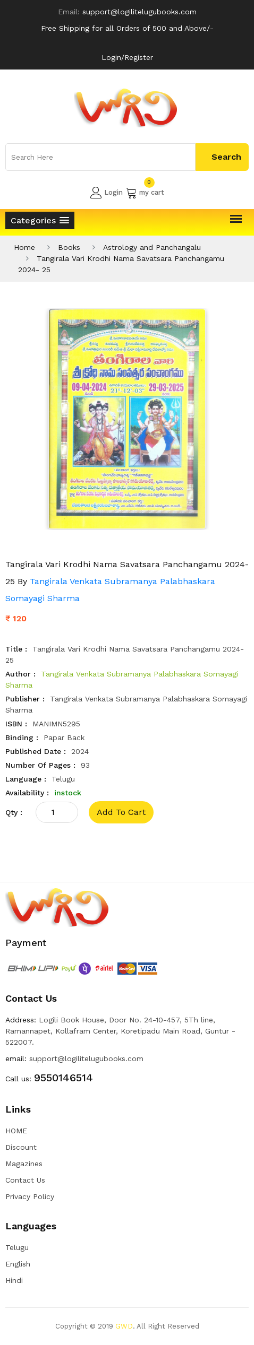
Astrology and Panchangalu (152, 247)
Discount (21, 1147)
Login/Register (127, 57)
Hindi (14, 1280)
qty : (13, 812)
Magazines (24, 1163)
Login (106, 192)
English (17, 1264)
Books (69, 247)
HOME (16, 1130)
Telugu (17, 1247)
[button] (39, 220)
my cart (144, 192)
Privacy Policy (29, 1196)
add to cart (121, 812)
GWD (124, 1326)
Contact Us (25, 1180)
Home (24, 247)
